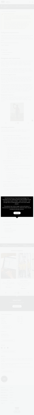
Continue (17, 213)
